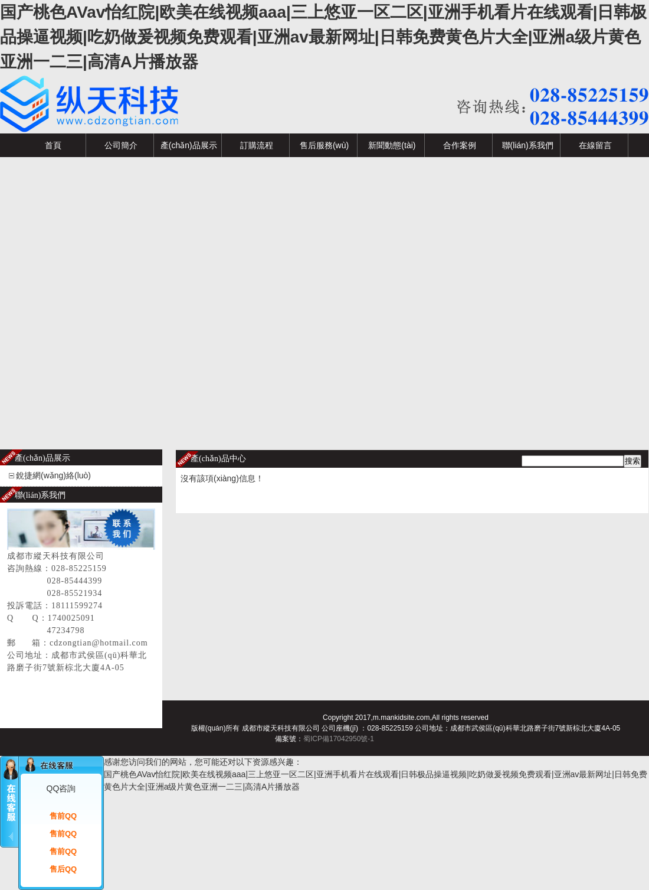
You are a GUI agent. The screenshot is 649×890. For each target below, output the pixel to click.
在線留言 (595, 145)
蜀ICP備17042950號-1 (338, 739)
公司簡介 (120, 145)
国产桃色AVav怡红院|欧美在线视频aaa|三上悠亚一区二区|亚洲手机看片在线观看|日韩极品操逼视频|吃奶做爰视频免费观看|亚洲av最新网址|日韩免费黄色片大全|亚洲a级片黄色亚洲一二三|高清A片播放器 (323, 37)
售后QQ (63, 869)
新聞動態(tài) (391, 145)
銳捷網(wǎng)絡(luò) (53, 475)
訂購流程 (256, 145)
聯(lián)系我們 (527, 145)
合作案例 (459, 145)
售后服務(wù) (324, 145)
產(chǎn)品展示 (188, 145)
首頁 (53, 145)
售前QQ (63, 815)
